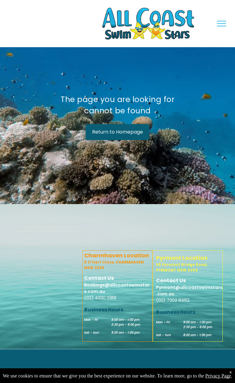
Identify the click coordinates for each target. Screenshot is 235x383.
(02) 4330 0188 (100, 298)
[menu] (221, 24)
